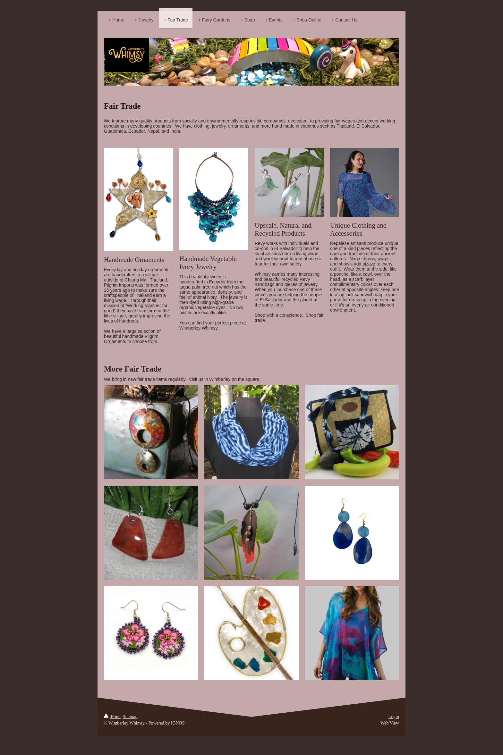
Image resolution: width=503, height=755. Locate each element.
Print (112, 716)
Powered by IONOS (167, 723)
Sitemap (130, 716)
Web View (389, 723)
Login (393, 716)
